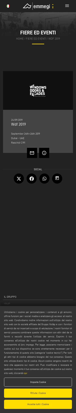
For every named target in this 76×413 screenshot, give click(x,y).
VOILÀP (7, 303)
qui (25, 373)
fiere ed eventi (36, 38)
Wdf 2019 (54, 38)
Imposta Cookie (38, 382)
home (20, 38)
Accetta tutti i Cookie (38, 404)
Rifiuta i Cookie (38, 393)
